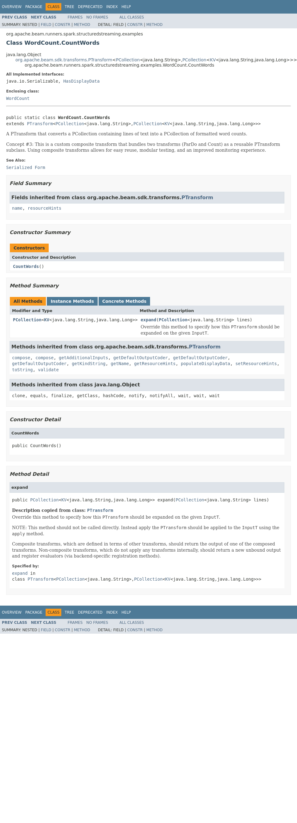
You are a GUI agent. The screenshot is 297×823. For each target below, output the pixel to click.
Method (82, 25)
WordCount (18, 98)
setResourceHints (256, 363)
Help (126, 7)
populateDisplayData (205, 363)
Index (112, 7)
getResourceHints (155, 363)
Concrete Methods (124, 301)
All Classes (132, 17)
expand (149, 319)
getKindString (89, 363)
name (17, 208)
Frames (75, 17)
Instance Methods (72, 301)
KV (213, 59)
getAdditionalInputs (83, 357)
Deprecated (90, 7)
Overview (12, 7)
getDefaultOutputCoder (140, 357)
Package (33, 7)
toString (22, 369)
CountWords (26, 266)
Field (46, 25)
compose (21, 357)
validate (48, 369)
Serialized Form (25, 167)
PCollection (128, 59)
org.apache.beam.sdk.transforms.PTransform (63, 59)
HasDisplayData (81, 81)
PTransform (40, 123)
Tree (69, 7)
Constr (62, 25)
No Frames (97, 17)
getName (120, 363)
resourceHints (45, 208)
